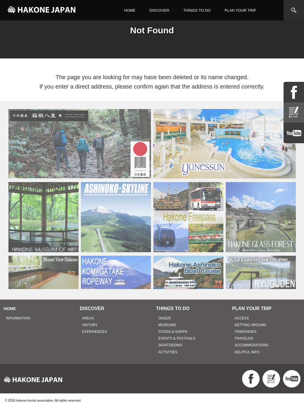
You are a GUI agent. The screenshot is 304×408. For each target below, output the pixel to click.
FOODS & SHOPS (172, 332)
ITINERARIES (245, 332)
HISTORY (90, 325)
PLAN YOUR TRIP (240, 10)
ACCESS (241, 318)
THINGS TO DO (197, 10)
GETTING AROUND (250, 325)
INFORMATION (18, 318)
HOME (130, 10)
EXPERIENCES (94, 332)
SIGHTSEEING (170, 345)
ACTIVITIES (167, 352)
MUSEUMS (167, 325)
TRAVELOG (243, 338)
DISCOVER (159, 10)
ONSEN (164, 318)
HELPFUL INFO (247, 352)
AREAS (88, 318)
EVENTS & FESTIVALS (176, 338)
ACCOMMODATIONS (251, 345)
